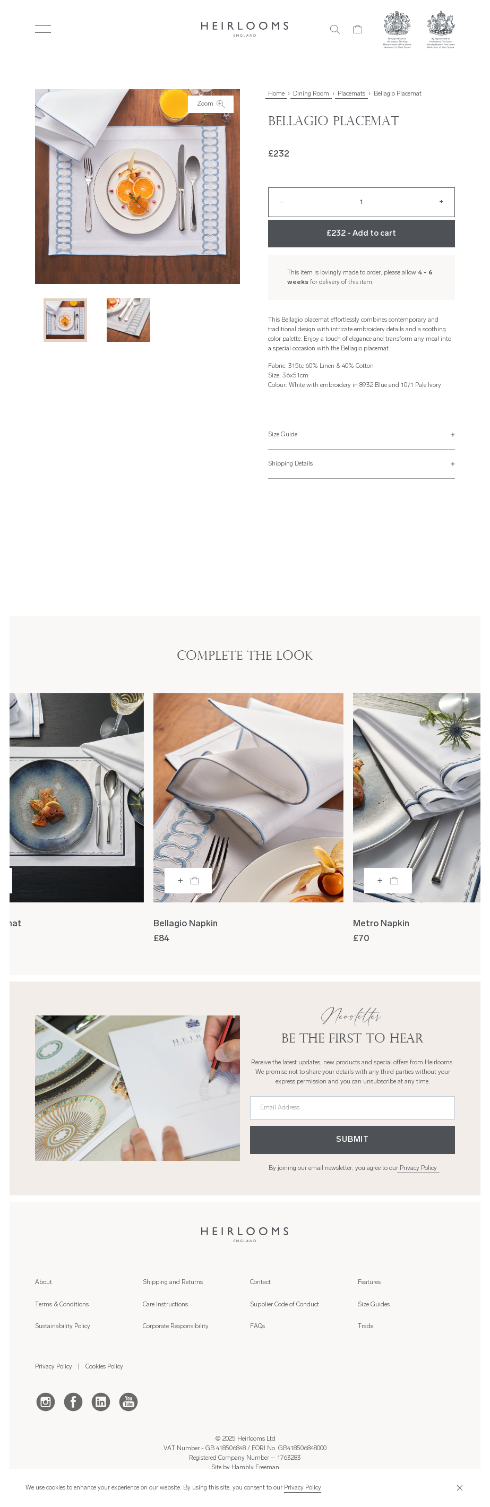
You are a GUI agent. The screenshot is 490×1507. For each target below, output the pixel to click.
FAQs (257, 1326)
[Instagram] (45, 1401)
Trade (365, 1326)
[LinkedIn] (100, 1401)
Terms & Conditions (62, 1305)
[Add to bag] (188, 880)
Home (276, 94)
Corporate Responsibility (176, 1326)
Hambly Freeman (255, 1468)
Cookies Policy (104, 1367)
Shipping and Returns (173, 1282)
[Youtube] (128, 1401)
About (43, 1282)
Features (369, 1282)
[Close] (458, 1488)
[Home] (245, 29)
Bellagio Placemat (398, 94)
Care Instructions (165, 1305)
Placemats (351, 94)
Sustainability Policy (62, 1326)
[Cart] (358, 29)
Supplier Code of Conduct (284, 1305)
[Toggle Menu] (43, 29)
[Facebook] (73, 1401)
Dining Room (311, 94)
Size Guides (374, 1305)
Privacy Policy (418, 1168)
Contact (260, 1282)
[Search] (335, 29)
